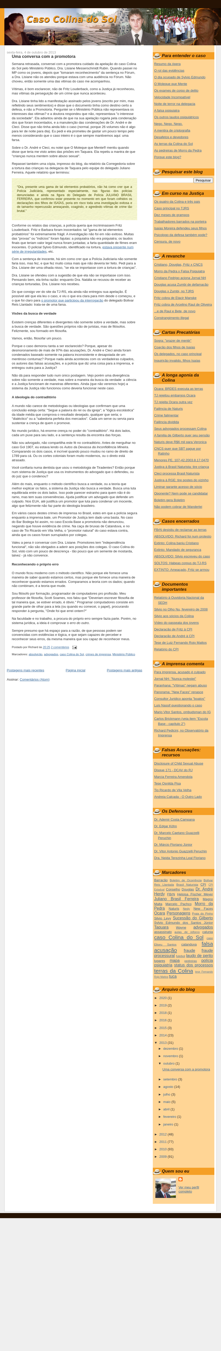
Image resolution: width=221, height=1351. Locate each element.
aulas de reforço (187, 932)
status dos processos (193, 965)
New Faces (203, 908)
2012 (163, 1134)
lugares (159, 961)
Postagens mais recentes (25, 670)
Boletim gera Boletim (169, 500)
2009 (163, 1157)
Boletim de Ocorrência (186, 880)
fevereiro (170, 1117)
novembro (171, 1056)
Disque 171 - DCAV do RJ (173, 770)
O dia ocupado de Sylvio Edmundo (179, 77)
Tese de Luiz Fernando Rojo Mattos (180, 643)
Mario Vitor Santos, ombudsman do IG (182, 712)
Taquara (161, 927)
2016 (163, 1020)
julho (167, 1094)
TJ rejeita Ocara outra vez (173, 402)
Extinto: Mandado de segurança (177, 550)
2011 (163, 1142)
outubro (169, 1063)
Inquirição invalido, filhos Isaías (177, 360)
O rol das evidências (169, 70)
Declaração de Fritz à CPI (173, 629)
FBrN (171, 894)
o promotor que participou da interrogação (72, 300)
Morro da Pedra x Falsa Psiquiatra (179, 271)
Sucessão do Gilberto (193, 918)
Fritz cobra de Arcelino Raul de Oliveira (183, 304)
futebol (180, 956)
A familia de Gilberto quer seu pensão (182, 435)
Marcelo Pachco (178, 904)
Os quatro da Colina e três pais (177, 201)
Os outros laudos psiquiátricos (176, 117)
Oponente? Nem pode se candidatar (181, 493)
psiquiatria (163, 965)
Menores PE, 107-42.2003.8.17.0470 (181, 460)
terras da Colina (173, 971)
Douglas (188, 889)
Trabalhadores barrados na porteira (180, 221)
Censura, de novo (167, 241)
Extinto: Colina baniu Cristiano (176, 543)
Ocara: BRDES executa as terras (178, 389)
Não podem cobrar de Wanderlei (178, 507)
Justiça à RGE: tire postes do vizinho (181, 480)
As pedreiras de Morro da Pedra (178, 150)
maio (167, 1102)
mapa (175, 960)
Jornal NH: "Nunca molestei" (175, 679)
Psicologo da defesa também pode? (180, 235)
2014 (163, 1035)
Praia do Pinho (202, 913)
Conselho (173, 889)
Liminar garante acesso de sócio (178, 487)
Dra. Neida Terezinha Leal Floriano (180, 858)
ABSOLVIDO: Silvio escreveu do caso (182, 556)
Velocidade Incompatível (172, 97)
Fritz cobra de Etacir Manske (175, 298)
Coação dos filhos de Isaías (174, 347)
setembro (170, 1079)
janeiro (168, 1124)
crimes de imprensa (98, 654)
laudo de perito (199, 955)
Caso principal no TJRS (171, 208)
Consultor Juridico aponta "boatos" (179, 699)
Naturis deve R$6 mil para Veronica (180, 442)
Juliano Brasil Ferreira (176, 899)
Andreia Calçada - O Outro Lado (178, 797)
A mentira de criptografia (172, 130)
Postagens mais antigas (124, 670)
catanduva (189, 944)
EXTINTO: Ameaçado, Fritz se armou (181, 570)
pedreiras (190, 960)
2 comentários (60, 647)
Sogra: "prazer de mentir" (173, 340)
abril (166, 1109)
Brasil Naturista (187, 884)
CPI (203, 884)
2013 (163, 1043)
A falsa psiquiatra (166, 110)
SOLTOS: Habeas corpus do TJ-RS (180, 563)
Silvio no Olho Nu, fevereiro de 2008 (181, 609)
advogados (51, 654)
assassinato (163, 932)
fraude (189, 950)
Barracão (161, 880)
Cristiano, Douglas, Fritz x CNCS (178, 264)
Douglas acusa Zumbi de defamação (181, 284)
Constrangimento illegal (171, 318)
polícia (207, 960)
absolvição (35, 654)
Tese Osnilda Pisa (167, 783)
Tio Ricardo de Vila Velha (172, 790)
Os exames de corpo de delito (176, 90)
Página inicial (75, 670)
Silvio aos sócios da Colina (174, 616)
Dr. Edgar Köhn (165, 826)
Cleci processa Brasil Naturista (176, 473)
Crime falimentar (166, 415)
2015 (163, 1028)
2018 (163, 1013)
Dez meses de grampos (171, 215)
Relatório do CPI (166, 649)
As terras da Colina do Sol (173, 144)
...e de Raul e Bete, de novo (174, 311)
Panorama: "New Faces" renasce (178, 692)
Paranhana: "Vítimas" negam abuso (180, 685)
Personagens (178, 913)
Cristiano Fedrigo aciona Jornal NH (180, 278)
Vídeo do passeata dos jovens (176, 623)
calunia (207, 932)
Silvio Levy (162, 918)
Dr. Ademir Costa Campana (174, 819)
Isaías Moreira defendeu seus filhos (180, 228)
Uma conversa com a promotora (43, 56)
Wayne (181, 927)
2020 (163, 998)
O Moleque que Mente (170, 84)
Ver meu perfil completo (188, 1189)
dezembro (171, 1048)
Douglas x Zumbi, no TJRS (174, 291)
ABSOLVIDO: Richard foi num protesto (182, 536)
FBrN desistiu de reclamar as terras (180, 530)
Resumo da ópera (167, 64)
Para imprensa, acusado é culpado (180, 672)
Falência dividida (166, 422)
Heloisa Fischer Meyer (195, 894)
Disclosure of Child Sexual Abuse (178, 763)
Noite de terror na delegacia (174, 104)
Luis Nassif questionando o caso (178, 705)
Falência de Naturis (168, 409)
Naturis (174, 908)
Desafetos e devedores (171, 137)
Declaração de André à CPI (174, 636)
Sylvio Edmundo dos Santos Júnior (183, 923)
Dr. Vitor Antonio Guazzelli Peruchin (180, 851)
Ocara (159, 913)
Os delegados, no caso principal (178, 354)
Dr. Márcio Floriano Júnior (173, 844)
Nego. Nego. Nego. (168, 124)
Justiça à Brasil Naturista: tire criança (181, 467)
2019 (163, 1005)
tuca (172, 976)
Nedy (186, 908)
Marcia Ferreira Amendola (173, 777)
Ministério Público (124, 654)
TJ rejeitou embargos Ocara (174, 395)
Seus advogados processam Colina (180, 429)
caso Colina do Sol (72, 654)
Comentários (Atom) (34, 679)
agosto (168, 1087)
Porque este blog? (167, 157)
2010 (163, 1149)
